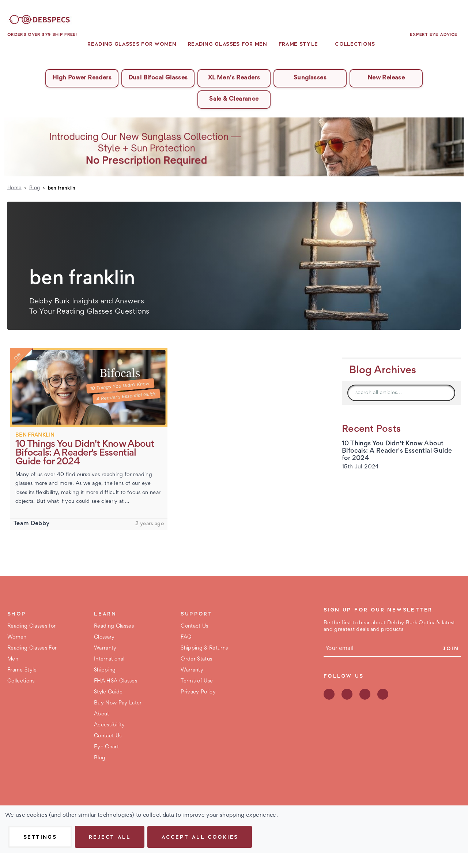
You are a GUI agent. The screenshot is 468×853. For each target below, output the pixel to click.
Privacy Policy (198, 692)
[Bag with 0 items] (456, 19)
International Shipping (109, 665)
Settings (40, 837)
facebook (329, 694)
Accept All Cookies (199, 837)
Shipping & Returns (204, 648)
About (101, 714)
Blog (99, 758)
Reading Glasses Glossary (114, 632)
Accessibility (109, 725)
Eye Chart (106, 747)
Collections (357, 44)
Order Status (196, 659)
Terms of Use (197, 681)
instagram (365, 694)
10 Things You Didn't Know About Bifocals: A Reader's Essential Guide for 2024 (397, 451)
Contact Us (107, 736)
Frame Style (301, 44)
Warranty (105, 648)
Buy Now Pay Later (118, 703)
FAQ (186, 637)
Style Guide (108, 692)
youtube (383, 694)
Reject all (110, 837)
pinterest (347, 694)
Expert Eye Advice (433, 34)
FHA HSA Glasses (115, 681)
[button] (234, 146)
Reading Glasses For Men (227, 44)
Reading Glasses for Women (131, 44)
